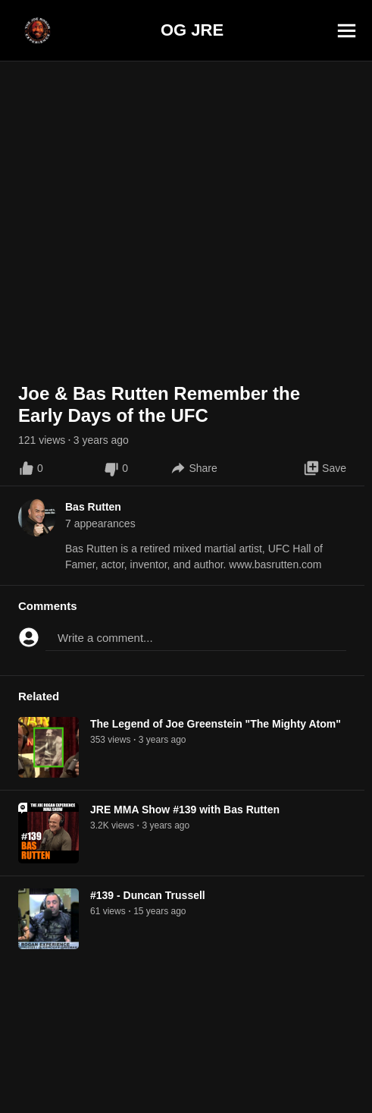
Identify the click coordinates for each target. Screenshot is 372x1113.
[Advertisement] (186, 1079)
